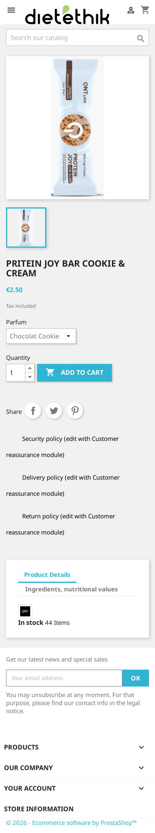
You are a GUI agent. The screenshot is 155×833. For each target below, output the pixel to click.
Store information (39, 808)
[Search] (77, 37)
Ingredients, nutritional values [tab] (71, 589)
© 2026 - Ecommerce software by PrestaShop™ (71, 822)
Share (33, 411)
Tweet (54, 411)
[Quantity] (15, 373)
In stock (30, 622)
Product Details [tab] (47, 574)
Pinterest (75, 411)
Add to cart (74, 372)
